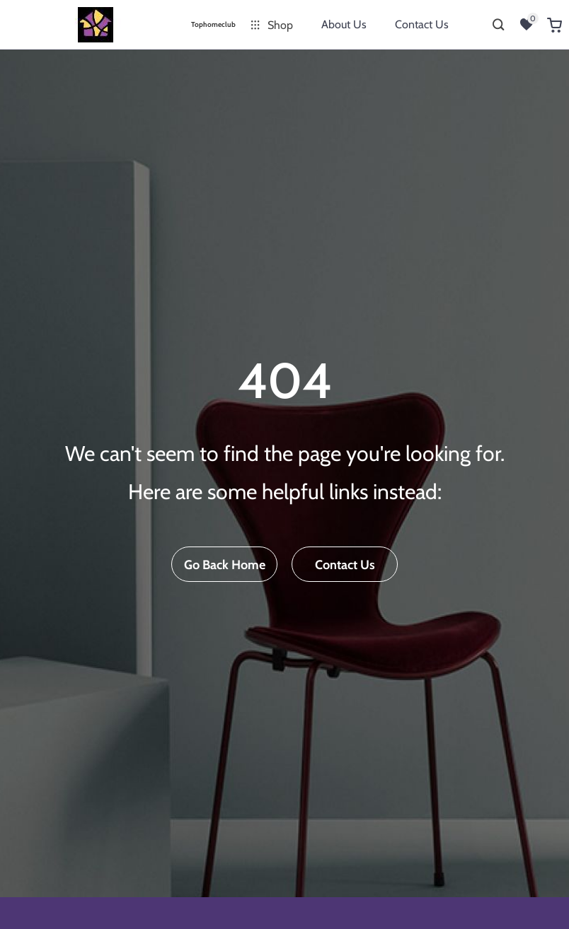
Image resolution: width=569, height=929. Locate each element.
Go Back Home (224, 565)
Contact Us (422, 24)
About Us (344, 24)
